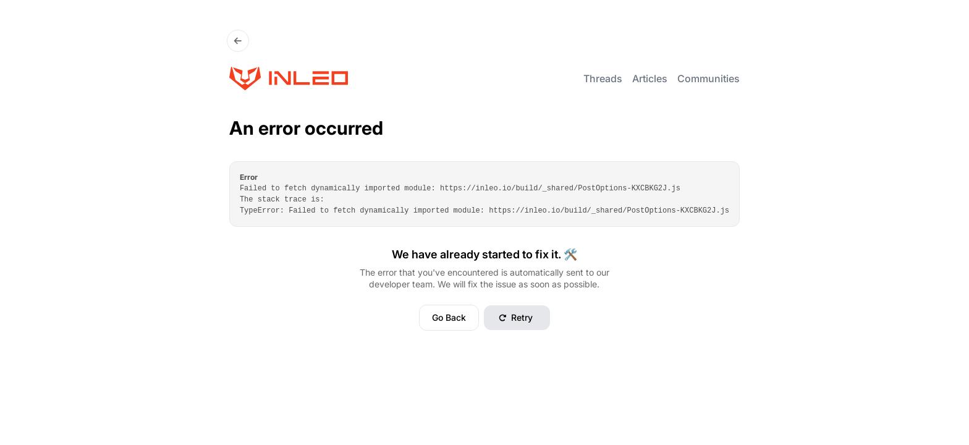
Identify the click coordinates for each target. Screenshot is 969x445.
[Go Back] (238, 41)
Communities (708, 78)
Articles (649, 78)
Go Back (449, 317)
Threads (602, 78)
